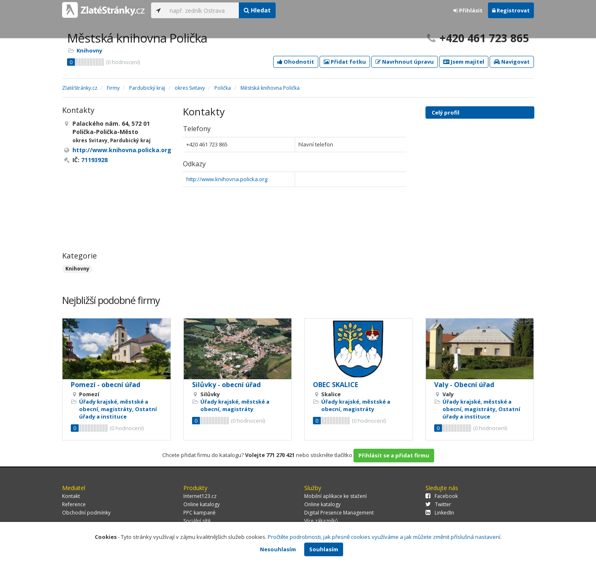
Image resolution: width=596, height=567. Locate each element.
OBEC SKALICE (335, 384)
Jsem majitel (463, 61)
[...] (202, 10)
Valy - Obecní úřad (464, 384)
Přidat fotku (345, 61)
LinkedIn (439, 512)
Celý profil (445, 112)
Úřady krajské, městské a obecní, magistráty (113, 405)
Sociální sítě (197, 520)
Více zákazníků (321, 520)
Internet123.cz (199, 496)
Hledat (257, 10)
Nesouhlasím (278, 549)
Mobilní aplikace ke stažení (335, 496)
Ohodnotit (295, 61)
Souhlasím (323, 549)
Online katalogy (201, 504)
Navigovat (512, 61)
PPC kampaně (199, 512)
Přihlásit (468, 10)
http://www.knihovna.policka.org (226, 179)
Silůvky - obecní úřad (226, 384)
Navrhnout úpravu (404, 61)
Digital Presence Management (339, 512)
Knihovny (89, 50)
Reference (74, 504)
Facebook (441, 496)
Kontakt (71, 496)
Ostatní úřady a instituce (118, 412)
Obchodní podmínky (86, 512)
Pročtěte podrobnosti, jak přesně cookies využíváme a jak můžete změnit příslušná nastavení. (385, 537)
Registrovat (511, 10)
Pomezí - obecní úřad (105, 384)
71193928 (94, 160)
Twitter (438, 504)
